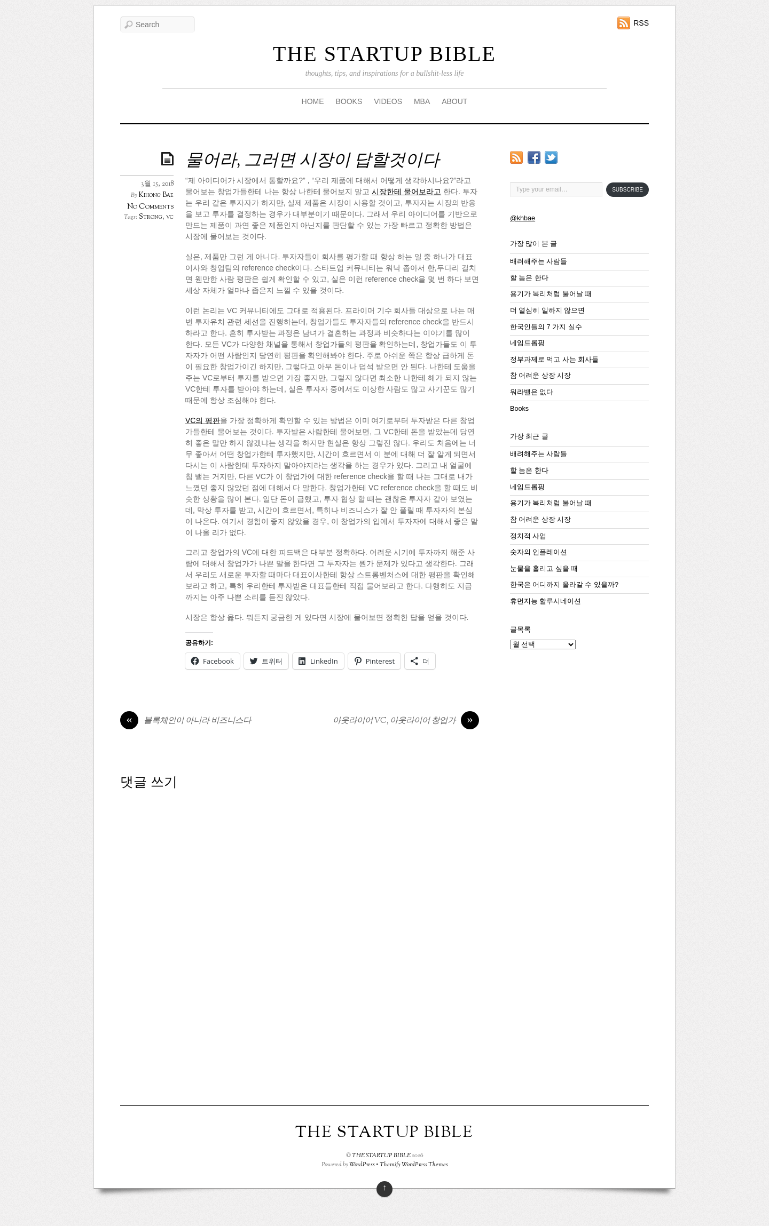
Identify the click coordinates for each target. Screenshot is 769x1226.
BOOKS (348, 101)
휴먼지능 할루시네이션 (546, 601)
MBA (422, 101)
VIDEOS (388, 101)
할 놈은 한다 (529, 278)
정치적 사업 (528, 536)
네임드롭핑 (527, 343)
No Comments (150, 207)
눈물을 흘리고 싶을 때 (544, 568)
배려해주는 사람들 (539, 261)
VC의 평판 (202, 420)
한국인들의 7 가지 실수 (546, 327)
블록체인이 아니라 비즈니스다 (185, 721)
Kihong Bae (156, 195)
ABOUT (454, 101)
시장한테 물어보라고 (406, 191)
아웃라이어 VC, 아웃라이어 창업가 (406, 721)
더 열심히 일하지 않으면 (547, 310)
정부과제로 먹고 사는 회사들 (554, 359)
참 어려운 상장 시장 (540, 375)
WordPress (362, 1164)
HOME (313, 101)
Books (519, 408)
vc (170, 217)
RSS (641, 23)
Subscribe (627, 190)
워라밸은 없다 (532, 392)
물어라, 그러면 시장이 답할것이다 (312, 161)
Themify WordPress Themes (414, 1164)
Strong (150, 217)
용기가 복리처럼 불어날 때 (551, 294)
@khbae (522, 218)
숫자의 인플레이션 (539, 552)
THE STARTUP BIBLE (384, 54)
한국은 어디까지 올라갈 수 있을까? (564, 584)
